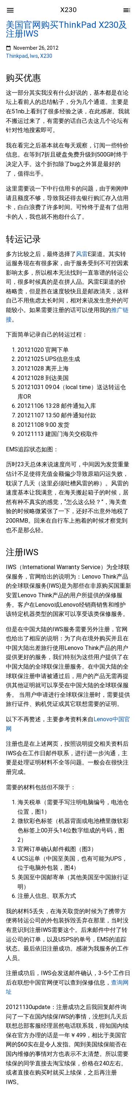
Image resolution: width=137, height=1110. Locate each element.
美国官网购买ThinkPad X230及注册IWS (66, 29)
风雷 (82, 254)
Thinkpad (17, 56)
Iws (34, 56)
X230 (46, 56)
